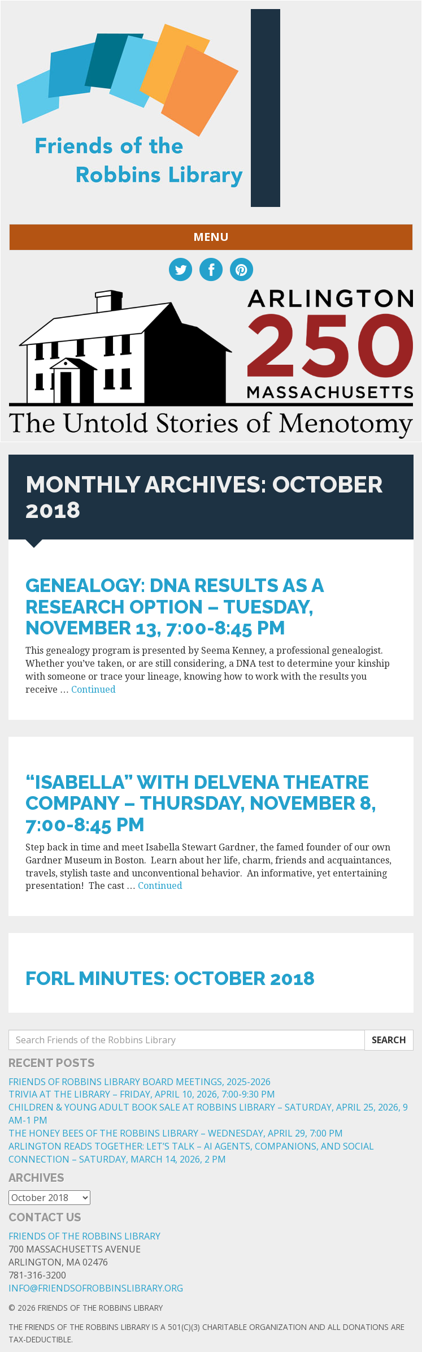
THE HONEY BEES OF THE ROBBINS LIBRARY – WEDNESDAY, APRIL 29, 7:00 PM (175, 1133)
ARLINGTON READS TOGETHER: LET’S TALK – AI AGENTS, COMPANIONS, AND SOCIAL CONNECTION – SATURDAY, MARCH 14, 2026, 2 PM (191, 1152)
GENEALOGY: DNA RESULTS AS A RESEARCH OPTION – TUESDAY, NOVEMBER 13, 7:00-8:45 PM (174, 606)
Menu (211, 236)
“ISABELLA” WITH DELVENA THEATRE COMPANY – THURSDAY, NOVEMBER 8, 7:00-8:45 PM (200, 803)
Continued (93, 689)
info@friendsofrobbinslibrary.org (95, 1288)
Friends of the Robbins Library (84, 1236)
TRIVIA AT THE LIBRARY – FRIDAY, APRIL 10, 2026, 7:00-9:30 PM (141, 1094)
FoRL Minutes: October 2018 (170, 978)
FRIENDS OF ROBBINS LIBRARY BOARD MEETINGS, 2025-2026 (139, 1081)
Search (389, 1040)
